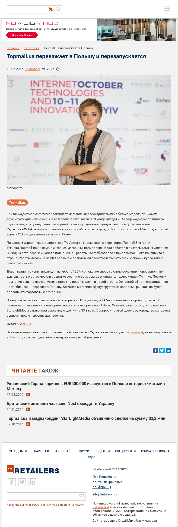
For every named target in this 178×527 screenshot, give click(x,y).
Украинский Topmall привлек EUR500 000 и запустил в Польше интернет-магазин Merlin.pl (86, 386)
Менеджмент (19, 448)
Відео (91, 455)
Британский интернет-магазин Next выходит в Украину (60, 403)
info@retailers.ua (104, 494)
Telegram (15, 337)
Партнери (41, 448)
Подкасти (102, 448)
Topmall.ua (17, 202)
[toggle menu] (167, 8)
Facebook (136, 332)
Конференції (101, 487)
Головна (13, 48)
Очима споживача (155, 448)
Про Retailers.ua (104, 477)
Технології (31, 48)
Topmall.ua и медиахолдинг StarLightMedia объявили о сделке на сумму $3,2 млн (86, 418)
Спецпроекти (125, 448)
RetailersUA (100, 507)
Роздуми (82, 448)
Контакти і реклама (107, 482)
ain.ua (26, 324)
